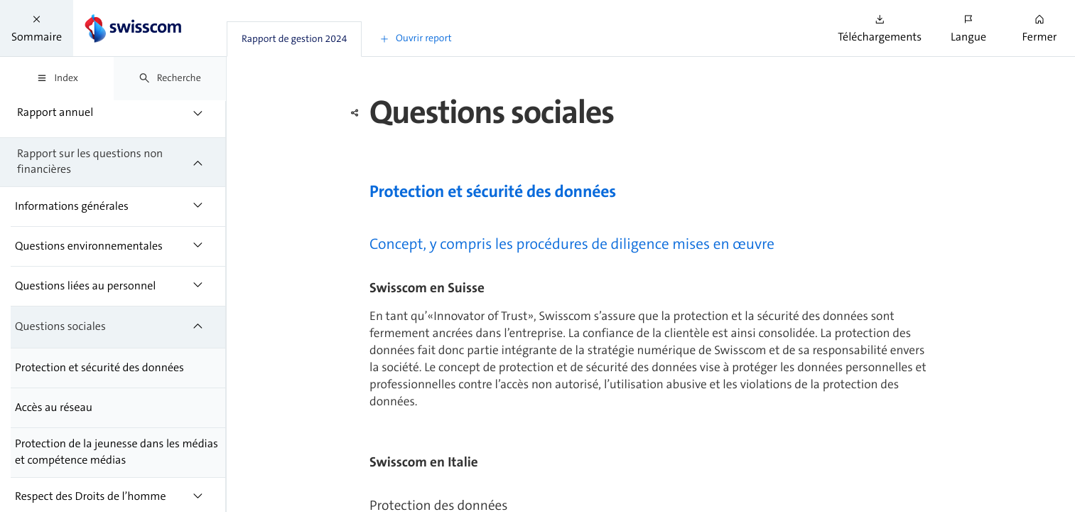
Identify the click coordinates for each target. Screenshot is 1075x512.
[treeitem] (113, 112)
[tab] (294, 39)
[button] (36, 28)
